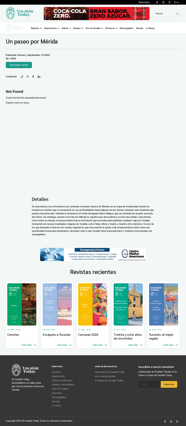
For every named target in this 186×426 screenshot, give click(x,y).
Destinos (36, 28)
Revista (140, 28)
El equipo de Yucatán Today (109, 380)
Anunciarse (144, 2)
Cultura (66, 28)
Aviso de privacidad (105, 376)
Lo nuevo (56, 405)
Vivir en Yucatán (94, 28)
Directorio (111, 28)
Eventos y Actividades (63, 384)
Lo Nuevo (151, 28)
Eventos (78, 28)
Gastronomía (58, 376)
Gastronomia (51, 28)
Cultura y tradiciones (62, 380)
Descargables (127, 28)
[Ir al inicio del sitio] (19, 18)
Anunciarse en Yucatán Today (110, 372)
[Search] (167, 13)
